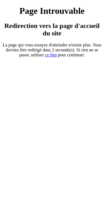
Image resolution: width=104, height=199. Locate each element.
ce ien (51, 55)
